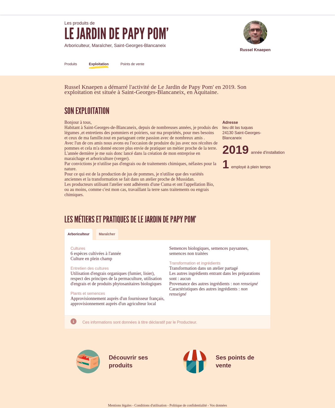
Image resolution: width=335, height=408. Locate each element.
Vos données (218, 405)
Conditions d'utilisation (150, 405)
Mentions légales (119, 405)
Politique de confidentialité (188, 405)
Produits (70, 64)
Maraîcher (107, 234)
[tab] (78, 234)
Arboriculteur (79, 234)
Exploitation (99, 64)
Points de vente (132, 64)
